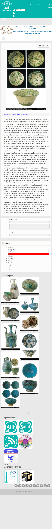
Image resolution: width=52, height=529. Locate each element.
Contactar (33, 5)
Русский (10, 260)
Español (10, 247)
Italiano (10, 256)
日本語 (10, 262)
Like (43, 46)
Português (11, 250)
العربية (10, 267)
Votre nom (13, 220)
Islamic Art (7, 114)
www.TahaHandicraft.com (32, 34)
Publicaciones (42, 5)
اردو (9, 269)
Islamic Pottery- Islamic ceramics (21, 114)
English (10, 252)
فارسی (10, 264)
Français (11, 254)
